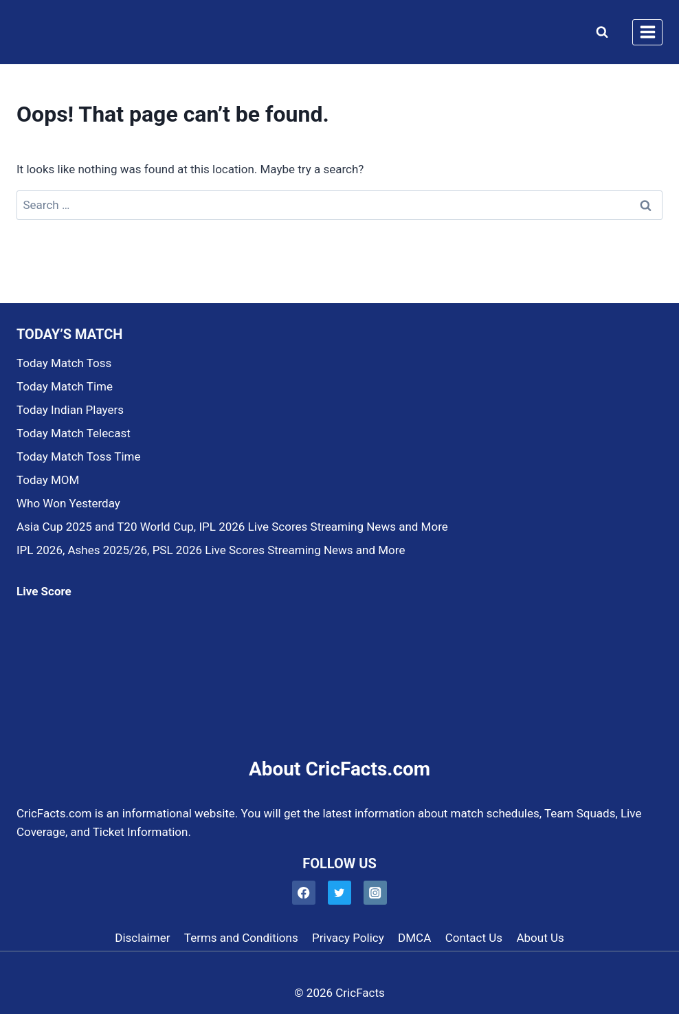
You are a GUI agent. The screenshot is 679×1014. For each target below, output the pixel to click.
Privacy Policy (348, 938)
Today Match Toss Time (78, 456)
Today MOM (47, 480)
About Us (540, 938)
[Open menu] (647, 32)
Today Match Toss (63, 363)
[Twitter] (340, 893)
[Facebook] (304, 893)
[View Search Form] (599, 32)
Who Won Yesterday (68, 503)
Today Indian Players (70, 410)
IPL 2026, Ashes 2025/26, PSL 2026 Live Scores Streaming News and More (210, 550)
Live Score (43, 591)
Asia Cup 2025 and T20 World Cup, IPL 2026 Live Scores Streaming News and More (232, 526)
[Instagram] (376, 893)
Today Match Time (64, 386)
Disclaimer (142, 938)
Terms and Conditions (241, 938)
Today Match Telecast (73, 433)
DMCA (414, 938)
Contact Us (473, 938)
